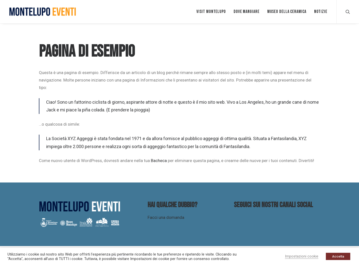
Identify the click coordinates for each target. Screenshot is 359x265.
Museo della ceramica (286, 11)
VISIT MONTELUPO (211, 11)
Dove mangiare (247, 11)
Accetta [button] (338, 256)
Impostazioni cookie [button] (301, 256)
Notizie (320, 11)
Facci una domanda (166, 217)
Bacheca (159, 160)
